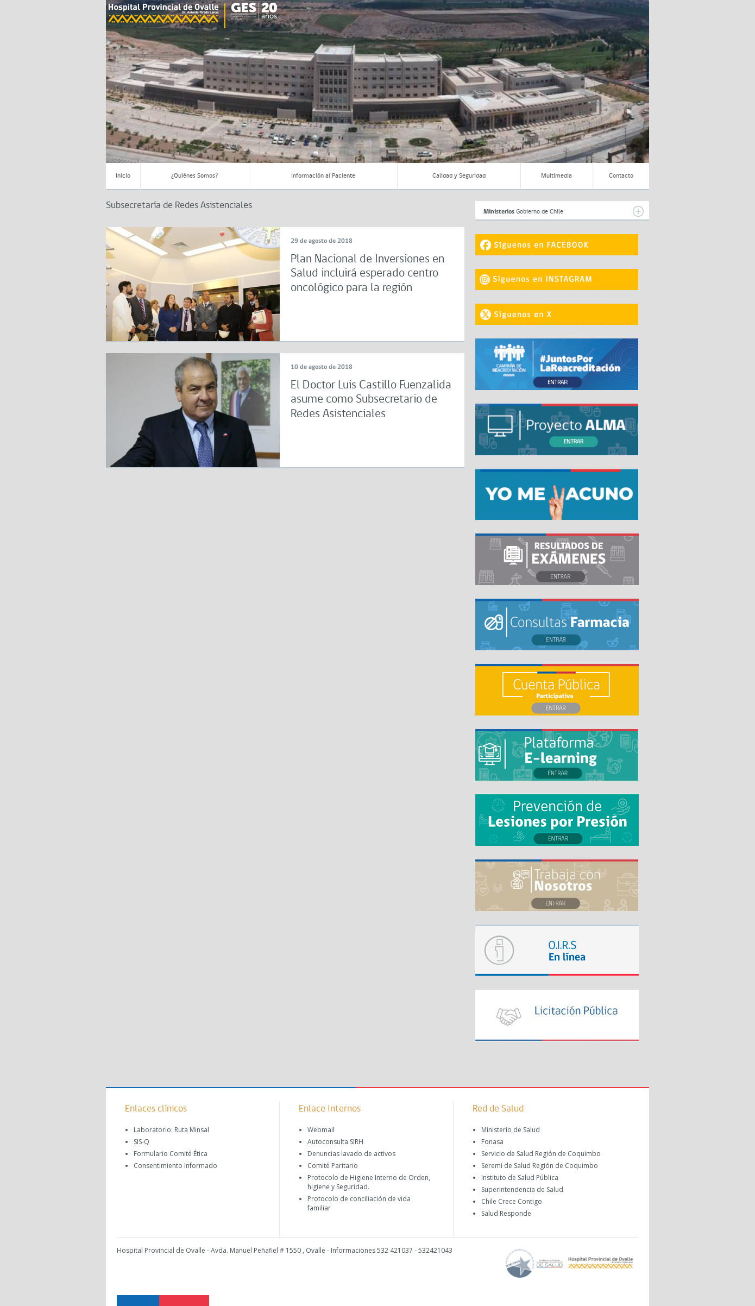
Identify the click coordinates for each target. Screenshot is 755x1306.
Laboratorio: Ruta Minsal (171, 1129)
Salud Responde (506, 1213)
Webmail (321, 1129)
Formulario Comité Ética (170, 1153)
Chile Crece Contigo (511, 1201)
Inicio (123, 176)
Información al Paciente (323, 176)
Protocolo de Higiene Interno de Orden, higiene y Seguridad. (368, 1182)
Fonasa (492, 1141)
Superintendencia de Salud (522, 1189)
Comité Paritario (332, 1165)
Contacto (621, 176)
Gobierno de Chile (563, 211)
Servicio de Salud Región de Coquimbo (541, 1153)
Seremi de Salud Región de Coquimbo (539, 1165)
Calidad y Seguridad (459, 176)
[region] (377, 89)
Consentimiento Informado (175, 1165)
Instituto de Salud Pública (519, 1177)
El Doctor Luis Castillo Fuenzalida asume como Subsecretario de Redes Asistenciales (371, 399)
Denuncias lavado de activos (351, 1153)
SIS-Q (141, 1141)
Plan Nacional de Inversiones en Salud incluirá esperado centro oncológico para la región (367, 273)
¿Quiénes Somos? (194, 176)
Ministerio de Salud (510, 1129)
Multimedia (556, 176)
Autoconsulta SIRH (335, 1141)
